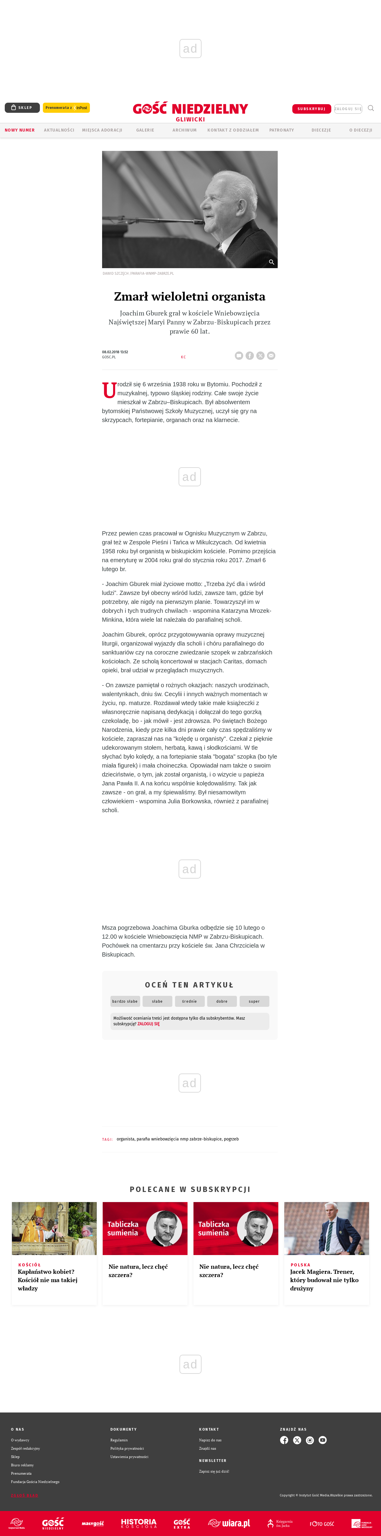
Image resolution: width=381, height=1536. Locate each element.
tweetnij (261, 354)
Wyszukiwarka (370, 108)
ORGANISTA (126, 1139)
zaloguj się (348, 109)
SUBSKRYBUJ (312, 109)
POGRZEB (231, 1139)
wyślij (272, 354)
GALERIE (145, 130)
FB (251, 354)
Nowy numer (20, 130)
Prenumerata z (66, 107)
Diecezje (321, 130)
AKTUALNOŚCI (59, 130)
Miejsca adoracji (102, 130)
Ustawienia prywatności (129, 1456)
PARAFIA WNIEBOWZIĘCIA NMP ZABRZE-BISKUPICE (179, 1139)
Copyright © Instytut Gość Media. (305, 1495)
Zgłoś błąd (24, 1495)
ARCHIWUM (185, 130)
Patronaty (281, 130)
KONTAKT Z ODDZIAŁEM (233, 130)
